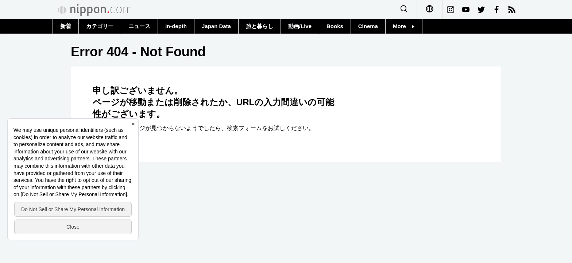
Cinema (368, 26)
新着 (65, 26)
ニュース (139, 26)
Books (334, 26)
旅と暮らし (259, 26)
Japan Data (216, 26)
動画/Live (300, 26)
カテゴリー (99, 26)
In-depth (176, 26)
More (404, 26)
